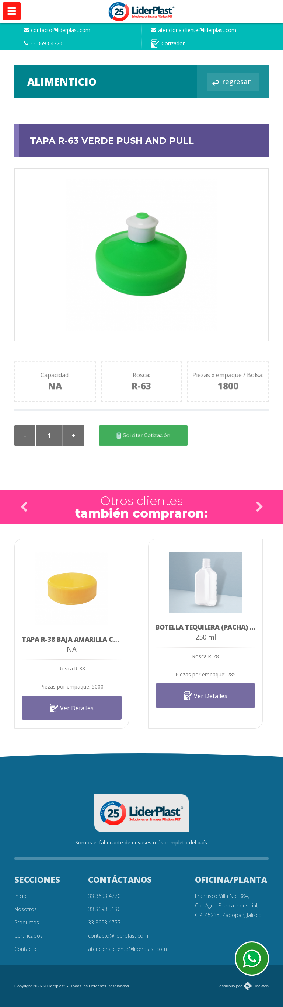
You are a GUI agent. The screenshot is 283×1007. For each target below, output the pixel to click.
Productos (26, 922)
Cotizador (168, 43)
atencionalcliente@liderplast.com (193, 30)
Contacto (25, 948)
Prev (24, 506)
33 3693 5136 (104, 909)
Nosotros (25, 909)
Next (259, 506)
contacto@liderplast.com (57, 30)
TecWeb (261, 986)
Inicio (20, 895)
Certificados (28, 935)
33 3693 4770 (43, 43)
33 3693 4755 (104, 922)
